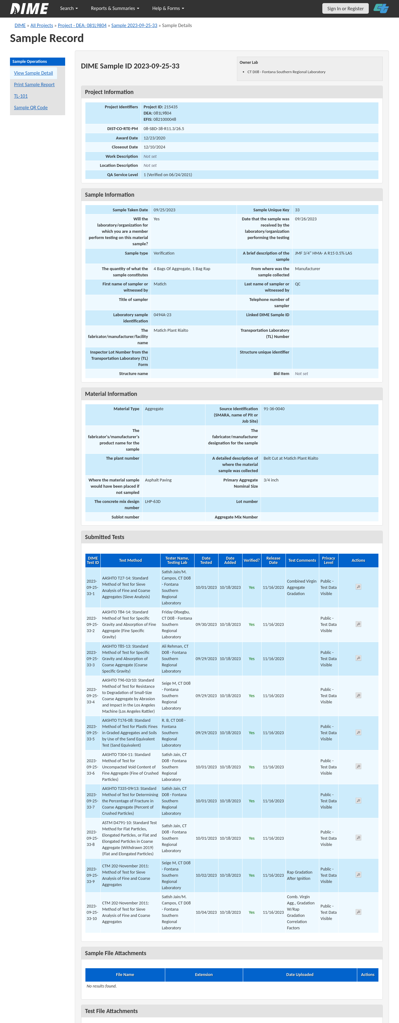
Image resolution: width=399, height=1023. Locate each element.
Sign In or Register (345, 9)
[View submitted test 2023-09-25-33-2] (358, 625)
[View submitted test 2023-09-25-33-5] (358, 733)
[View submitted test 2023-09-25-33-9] (358, 875)
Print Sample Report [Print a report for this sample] (34, 84)
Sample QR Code (31, 107)
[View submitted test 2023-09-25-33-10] (358, 913)
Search (69, 8)
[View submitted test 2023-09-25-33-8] (358, 838)
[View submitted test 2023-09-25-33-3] (358, 659)
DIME (20, 25)
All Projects (42, 25)
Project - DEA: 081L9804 (82, 25)
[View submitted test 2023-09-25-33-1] (358, 587)
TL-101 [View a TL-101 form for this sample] (21, 96)
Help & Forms (168, 8)
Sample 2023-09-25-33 (134, 25)
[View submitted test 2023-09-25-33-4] (358, 696)
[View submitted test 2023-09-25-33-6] (358, 767)
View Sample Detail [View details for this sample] (33, 73)
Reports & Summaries (115, 8)
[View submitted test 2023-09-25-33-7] (358, 801)
